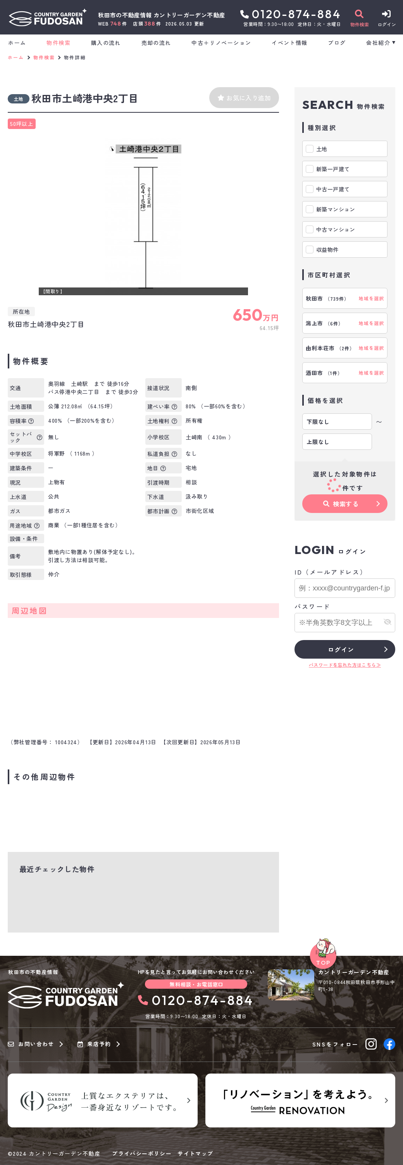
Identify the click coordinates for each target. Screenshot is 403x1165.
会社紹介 (378, 42)
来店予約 (94, 1044)
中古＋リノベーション (221, 42)
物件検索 (58, 42)
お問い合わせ (31, 1044)
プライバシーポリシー (142, 1153)
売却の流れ (156, 42)
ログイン (341, 649)
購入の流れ (106, 42)
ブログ (337, 42)
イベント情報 (289, 42)
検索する (341, 503)
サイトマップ (195, 1153)
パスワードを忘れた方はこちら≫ (345, 664)
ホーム (17, 42)
